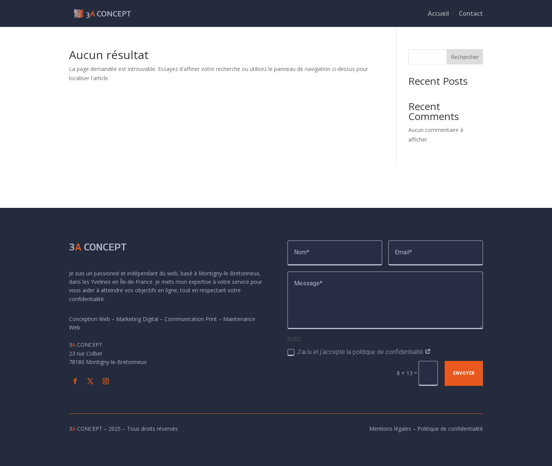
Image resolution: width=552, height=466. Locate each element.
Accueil (438, 14)
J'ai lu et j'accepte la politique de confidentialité (359, 352)
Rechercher (465, 57)
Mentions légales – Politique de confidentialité (426, 428)
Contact (471, 14)
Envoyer (464, 373)
